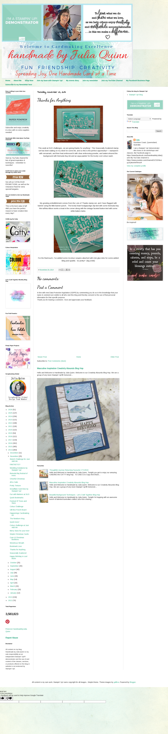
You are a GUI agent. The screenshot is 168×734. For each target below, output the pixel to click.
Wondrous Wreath (17, 543)
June (12, 576)
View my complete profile (136, 166)
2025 (10, 413)
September (14, 566)
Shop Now (29, 81)
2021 (10, 426)
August (13, 569)
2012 (10, 600)
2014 (10, 450)
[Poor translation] (9, 698)
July (12, 573)
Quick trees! (14, 522)
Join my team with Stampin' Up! (50, 81)
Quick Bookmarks (16, 498)
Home (7, 81)
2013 (10, 597)
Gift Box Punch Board (18, 510)
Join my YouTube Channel (112, 81)
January (13, 593)
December (14, 453)
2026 (10, 410)
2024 (10, 416)
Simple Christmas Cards (19, 534)
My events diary (72, 81)
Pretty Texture (15, 486)
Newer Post (42, 357)
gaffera (116, 682)
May (12, 579)
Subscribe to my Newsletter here (18, 85)
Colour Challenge (16, 506)
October (13, 563)
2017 (10, 440)
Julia (138, 140)
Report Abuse (12, 638)
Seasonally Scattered (18, 553)
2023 (10, 420)
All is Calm (14, 482)
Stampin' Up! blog (136, 95)
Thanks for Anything (17, 550)
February (14, 589)
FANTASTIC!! (15, 464)
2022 (10, 423)
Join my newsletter (90, 81)
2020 (10, 430)
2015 (10, 447)
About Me (17, 81)
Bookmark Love (16, 546)
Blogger (133, 682)
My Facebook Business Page (138, 81)
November (14, 456)
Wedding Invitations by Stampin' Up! (19, 469)
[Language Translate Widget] (139, 119)
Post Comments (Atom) (57, 361)
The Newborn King (17, 519)
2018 (10, 436)
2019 (10, 433)
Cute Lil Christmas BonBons (17, 539)
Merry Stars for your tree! (19, 531)
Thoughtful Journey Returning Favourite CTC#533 (68, 470)
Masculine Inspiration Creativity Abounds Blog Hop (60, 368)
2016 (10, 443)
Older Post (115, 357)
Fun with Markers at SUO (19, 494)
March (12, 586)
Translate (133, 122)
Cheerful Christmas (17, 479)
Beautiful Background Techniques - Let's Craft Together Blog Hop (74, 495)
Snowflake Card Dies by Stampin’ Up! (19, 490)
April (12, 583)
